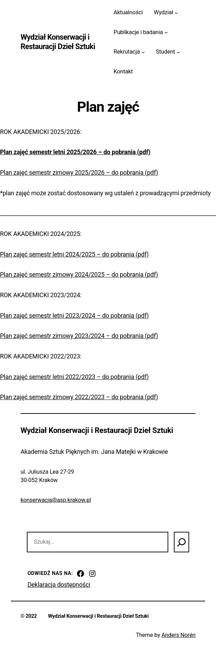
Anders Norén (178, 635)
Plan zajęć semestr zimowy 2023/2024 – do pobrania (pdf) (79, 335)
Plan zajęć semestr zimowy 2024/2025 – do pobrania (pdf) (79, 274)
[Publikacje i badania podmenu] (166, 32)
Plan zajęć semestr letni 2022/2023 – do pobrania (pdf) (74, 376)
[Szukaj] (181, 542)
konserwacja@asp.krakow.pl (56, 500)
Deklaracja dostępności (59, 584)
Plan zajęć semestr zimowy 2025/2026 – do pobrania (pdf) (79, 172)
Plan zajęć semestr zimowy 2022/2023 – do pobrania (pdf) (79, 397)
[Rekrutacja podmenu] (143, 52)
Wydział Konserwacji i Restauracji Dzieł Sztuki (58, 42)
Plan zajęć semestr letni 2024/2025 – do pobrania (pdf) (74, 254)
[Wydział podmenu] (176, 12)
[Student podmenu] (178, 52)
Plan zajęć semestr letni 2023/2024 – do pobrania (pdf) (74, 315)
